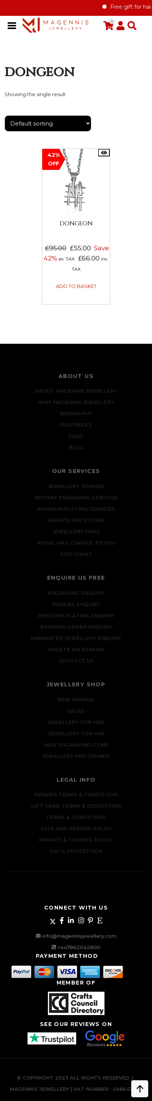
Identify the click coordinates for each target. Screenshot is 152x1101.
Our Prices (76, 428)
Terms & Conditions (76, 821)
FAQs (76, 439)
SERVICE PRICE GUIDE (76, 523)
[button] (130, 26)
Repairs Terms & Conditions (76, 798)
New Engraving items (76, 748)
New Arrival (76, 703)
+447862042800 (79, 947)
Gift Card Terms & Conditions (76, 809)
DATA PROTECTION (76, 854)
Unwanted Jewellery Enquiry (76, 641)
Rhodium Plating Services (76, 512)
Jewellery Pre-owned (76, 759)
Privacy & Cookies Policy (76, 843)
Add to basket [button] (76, 286)
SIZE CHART (76, 557)
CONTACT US (76, 664)
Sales (76, 714)
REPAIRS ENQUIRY (76, 607)
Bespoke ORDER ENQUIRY (76, 630)
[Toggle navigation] (12, 25)
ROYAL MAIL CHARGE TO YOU (76, 546)
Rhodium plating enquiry (76, 619)
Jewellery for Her (76, 725)
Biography (76, 417)
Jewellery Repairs (76, 489)
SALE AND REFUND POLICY (76, 832)
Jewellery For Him (76, 736)
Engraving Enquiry (76, 596)
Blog (76, 451)
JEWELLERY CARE (76, 534)
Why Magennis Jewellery (76, 406)
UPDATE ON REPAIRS (76, 652)
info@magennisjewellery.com (79, 936)
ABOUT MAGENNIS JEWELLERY (76, 394)
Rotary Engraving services (76, 501)
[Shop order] (48, 123)
